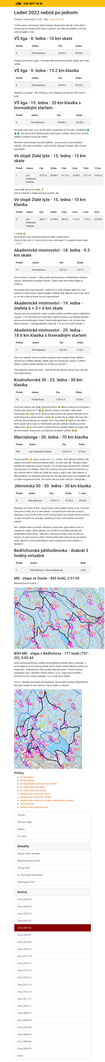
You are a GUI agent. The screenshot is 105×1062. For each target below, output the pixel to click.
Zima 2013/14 (24, 984)
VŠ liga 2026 (23, 868)
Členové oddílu (24, 822)
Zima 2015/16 (24, 970)
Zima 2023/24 (24, 913)
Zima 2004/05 (24, 1048)
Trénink (21, 815)
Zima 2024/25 (24, 906)
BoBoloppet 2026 (26, 882)
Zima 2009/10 (24, 1013)
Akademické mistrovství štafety (35, 797)
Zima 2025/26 (24, 899)
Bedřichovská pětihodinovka (34, 807)
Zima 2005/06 (24, 1041)
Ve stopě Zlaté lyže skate (32, 787)
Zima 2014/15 (24, 977)
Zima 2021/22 (57, 19)
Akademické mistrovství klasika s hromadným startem (47, 800)
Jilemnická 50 (27, 803)
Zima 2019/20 (24, 942)
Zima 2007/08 (24, 1027)
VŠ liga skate (26, 777)
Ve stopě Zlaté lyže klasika (33, 790)
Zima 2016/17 (24, 963)
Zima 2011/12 (24, 999)
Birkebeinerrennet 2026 (29, 860)
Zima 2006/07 (24, 1034)
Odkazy (21, 829)
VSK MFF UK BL (28, 3)
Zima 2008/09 (24, 1020)
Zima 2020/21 (24, 935)
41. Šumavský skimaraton (30, 875)
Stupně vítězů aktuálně (28, 853)
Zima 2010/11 (24, 1006)
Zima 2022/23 (24, 920)
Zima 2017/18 (24, 956)
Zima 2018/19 (24, 949)
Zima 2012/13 (24, 991)
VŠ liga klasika (27, 780)
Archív (20, 1055)
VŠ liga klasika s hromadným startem (38, 783)
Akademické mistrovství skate (35, 793)
